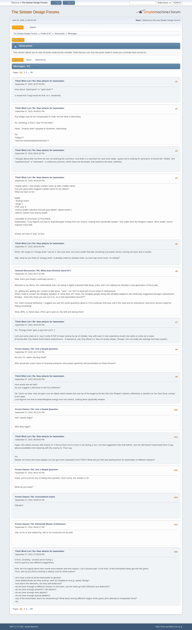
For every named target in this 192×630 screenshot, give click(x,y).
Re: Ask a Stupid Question (44, 349)
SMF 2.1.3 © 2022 (17, 627)
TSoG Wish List (23, 81)
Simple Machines (31, 627)
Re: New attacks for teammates (48, 81)
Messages (17, 60)
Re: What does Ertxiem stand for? (54, 270)
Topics (28, 60)
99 (31, 72)
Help (157, 627)
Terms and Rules (167, 627)
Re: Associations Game (43, 497)
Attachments (40, 60)
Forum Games (22, 349)
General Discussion (25, 270)
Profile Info (18, 40)
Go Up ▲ (178, 627)
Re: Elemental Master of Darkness (48, 524)
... (29, 72)
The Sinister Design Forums (35, 12)
